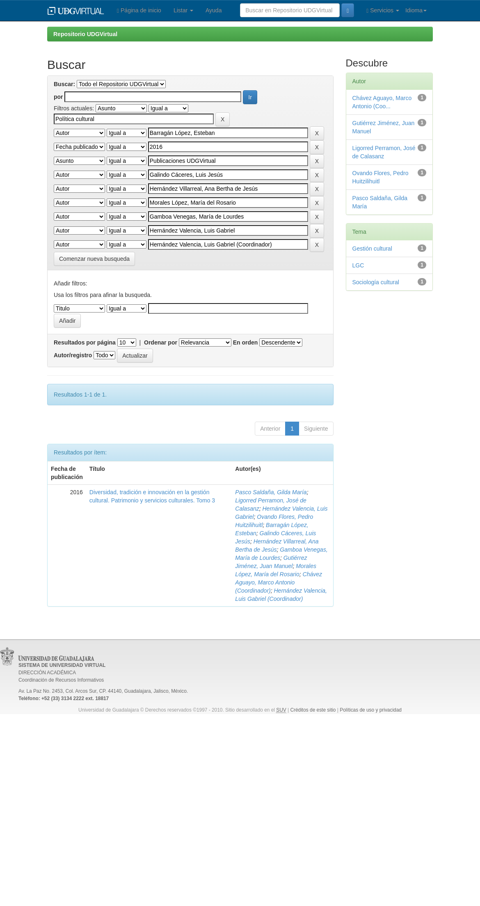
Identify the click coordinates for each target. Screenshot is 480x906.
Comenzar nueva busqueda (94, 259)
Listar (183, 10)
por (58, 97)
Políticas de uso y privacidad (371, 710)
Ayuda (214, 10)
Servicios (382, 10)
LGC (358, 265)
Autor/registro (73, 355)
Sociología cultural (375, 282)
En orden (245, 342)
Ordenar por (160, 342)
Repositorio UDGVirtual (85, 34)
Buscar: (64, 84)
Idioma (416, 10)
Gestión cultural (372, 248)
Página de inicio (139, 10)
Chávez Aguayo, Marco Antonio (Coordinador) (278, 582)
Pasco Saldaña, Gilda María (270, 492)
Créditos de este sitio (313, 710)
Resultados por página (85, 342)
